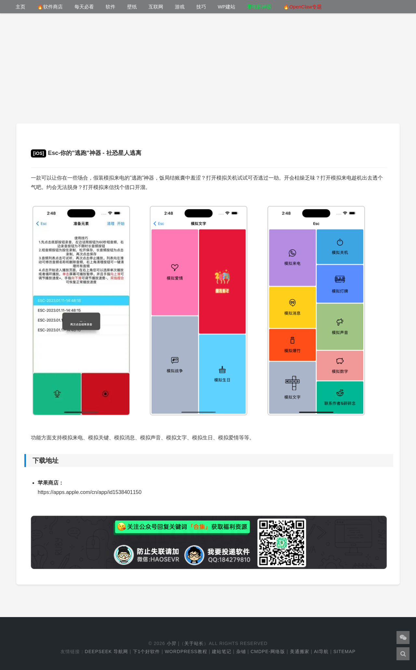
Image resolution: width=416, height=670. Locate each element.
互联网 (156, 6)
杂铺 (241, 651)
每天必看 (84, 6)
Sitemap (344, 651)
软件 (110, 6)
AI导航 (321, 651)
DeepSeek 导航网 (106, 651)
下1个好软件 (146, 651)
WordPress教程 (186, 651)
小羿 (171, 643)
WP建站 (226, 6)
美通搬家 (299, 651)
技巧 (201, 6)
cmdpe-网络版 (268, 651)
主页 (20, 6)
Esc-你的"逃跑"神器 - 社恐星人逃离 (86, 153)
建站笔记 (221, 651)
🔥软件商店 (50, 6)
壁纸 (132, 6)
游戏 (180, 6)
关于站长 (194, 643)
